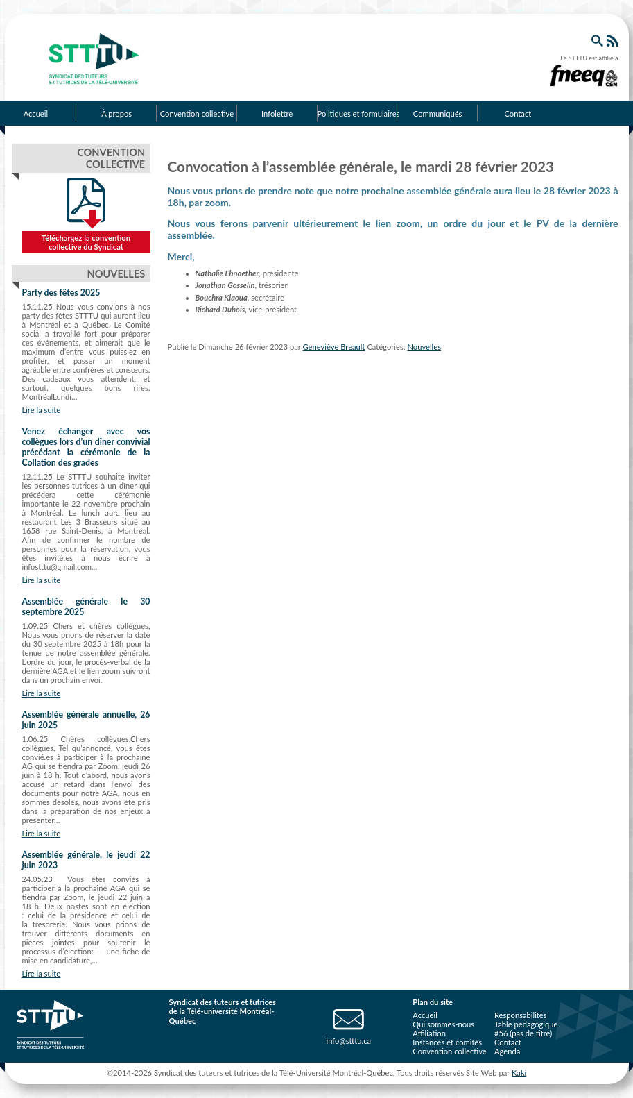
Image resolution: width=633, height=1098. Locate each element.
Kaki (519, 1072)
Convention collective (197, 113)
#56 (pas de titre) (523, 1033)
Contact (517, 113)
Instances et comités (447, 1042)
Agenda (507, 1051)
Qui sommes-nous (443, 1024)
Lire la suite (41, 409)
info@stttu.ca (348, 1040)
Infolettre (277, 113)
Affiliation (429, 1033)
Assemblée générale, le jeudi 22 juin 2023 (86, 860)
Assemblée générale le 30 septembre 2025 (86, 606)
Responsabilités (520, 1015)
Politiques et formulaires (358, 113)
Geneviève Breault (334, 346)
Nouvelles (424, 346)
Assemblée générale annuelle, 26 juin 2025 (86, 719)
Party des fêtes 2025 (61, 292)
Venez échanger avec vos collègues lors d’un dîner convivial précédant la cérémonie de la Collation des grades (86, 447)
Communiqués (437, 113)
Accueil (425, 1015)
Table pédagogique (526, 1024)
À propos (116, 113)
